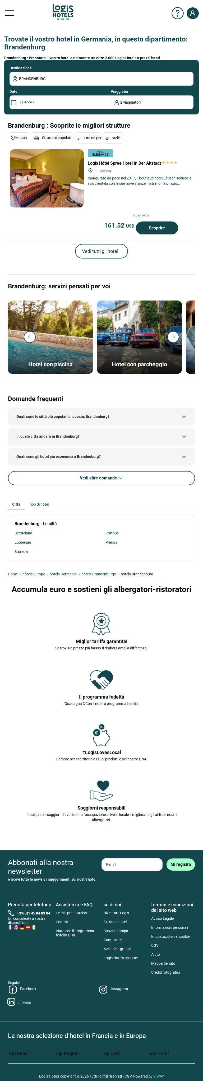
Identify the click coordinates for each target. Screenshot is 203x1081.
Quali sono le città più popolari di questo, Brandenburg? (62, 416)
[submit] (181, 864)
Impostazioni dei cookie (170, 936)
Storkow (21, 551)
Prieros (111, 542)
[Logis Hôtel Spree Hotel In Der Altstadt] (47, 178)
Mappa (18, 138)
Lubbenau (23, 542)
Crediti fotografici (165, 972)
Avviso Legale (162, 918)
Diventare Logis (116, 913)
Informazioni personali (169, 927)
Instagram (113, 989)
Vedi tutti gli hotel (100, 251)
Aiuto (155, 954)
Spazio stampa (116, 931)
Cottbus (112, 533)
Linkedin (19, 1001)
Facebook (22, 989)
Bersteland (23, 533)
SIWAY (158, 1076)
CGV (155, 945)
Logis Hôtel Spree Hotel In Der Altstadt (133, 163)
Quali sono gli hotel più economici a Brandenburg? (58, 456)
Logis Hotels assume (121, 958)
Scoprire (157, 227)
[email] (132, 864)
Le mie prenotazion (71, 913)
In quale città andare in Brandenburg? (48, 436)
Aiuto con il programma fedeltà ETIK (75, 933)
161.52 (120, 225)
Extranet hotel (115, 922)
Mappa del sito (163, 963)
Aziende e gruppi (117, 949)
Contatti (62, 922)
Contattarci (113, 940)
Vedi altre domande (101, 478)
